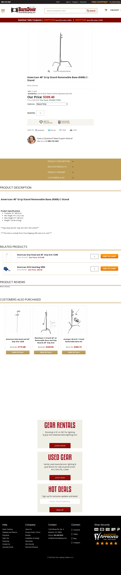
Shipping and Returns (9, 532)
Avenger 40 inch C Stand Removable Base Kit (74, 340)
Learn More (60, 445)
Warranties (29, 541)
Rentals (28, 535)
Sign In (68, 2)
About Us (28, 529)
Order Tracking (7, 529)
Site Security (29, 544)
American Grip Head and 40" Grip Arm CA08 (37, 254)
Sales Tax (5, 538)
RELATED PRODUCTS (57, 166)
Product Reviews (56, 172)
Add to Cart (109, 256)
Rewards (83, 2)
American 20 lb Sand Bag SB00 (31, 267)
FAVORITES (47, 122)
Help (58, 2)
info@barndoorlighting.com (57, 538)
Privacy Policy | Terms (32, 532)
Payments (5, 535)
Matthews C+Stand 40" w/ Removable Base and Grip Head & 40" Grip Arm (46, 340)
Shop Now (60, 477)
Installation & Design (32, 538)
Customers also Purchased (56, 178)
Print (75, 130)
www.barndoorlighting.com (65, 435)
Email (64, 130)
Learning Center (7, 547)
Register (75, 2)
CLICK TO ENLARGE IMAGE (62, 71)
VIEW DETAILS (18, 352)
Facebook (75, 529)
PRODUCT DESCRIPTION (59, 161)
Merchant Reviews (31, 547)
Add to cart (63, 113)
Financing (5, 541)
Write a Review (32, 85)
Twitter (74, 534)
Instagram (75, 542)
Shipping (65, 122)
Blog (73, 538)
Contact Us (6, 544)
